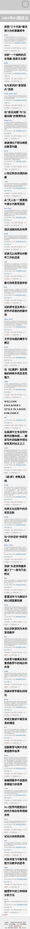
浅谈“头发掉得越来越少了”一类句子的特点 (15, 570)
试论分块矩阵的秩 (14, 836)
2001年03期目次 (15, 18)
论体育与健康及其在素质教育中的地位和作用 (15, 663)
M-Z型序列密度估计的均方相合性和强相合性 (15, 811)
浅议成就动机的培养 (15, 229)
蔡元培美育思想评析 (15, 282)
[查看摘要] (17, 43)
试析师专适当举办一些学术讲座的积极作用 (15, 311)
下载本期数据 (4, 914)
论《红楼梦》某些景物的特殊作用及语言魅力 (15, 373)
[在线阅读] (23, 43)
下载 (6, 45)
